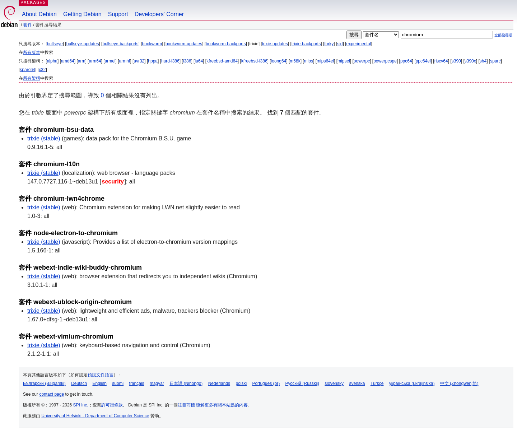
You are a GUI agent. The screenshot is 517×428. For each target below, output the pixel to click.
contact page (51, 394)
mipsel (343, 61)
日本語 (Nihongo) (185, 383)
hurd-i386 (170, 61)
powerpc (362, 61)
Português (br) (266, 383)
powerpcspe (385, 61)
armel (110, 61)
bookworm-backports (226, 43)
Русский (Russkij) (302, 383)
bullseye (55, 43)
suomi (118, 383)
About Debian (39, 14)
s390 (456, 61)
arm (81, 61)
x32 (42, 69)
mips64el (325, 61)
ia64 (199, 61)
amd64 (67, 61)
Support (118, 14)
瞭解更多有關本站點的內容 (222, 405)
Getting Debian (82, 14)
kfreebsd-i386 (254, 61)
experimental (358, 43)
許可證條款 (112, 405)
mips (308, 61)
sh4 (483, 61)
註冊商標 (186, 405)
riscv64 (441, 61)
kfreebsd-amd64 (222, 61)
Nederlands (219, 383)
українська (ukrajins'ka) (412, 383)
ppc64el (423, 61)
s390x (470, 61)
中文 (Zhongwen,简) (459, 383)
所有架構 (31, 78)
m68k (295, 61)
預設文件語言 (100, 374)
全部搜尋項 (503, 35)
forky (329, 43)
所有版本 (31, 52)
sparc (495, 61)
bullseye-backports (120, 43)
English (100, 383)
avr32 (139, 61)
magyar (157, 383)
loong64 (279, 61)
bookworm (152, 43)
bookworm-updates (184, 43)
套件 (27, 24)
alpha (52, 61)
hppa (153, 61)
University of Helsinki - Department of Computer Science (95, 415)
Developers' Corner (159, 14)
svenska (357, 383)
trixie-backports (306, 43)
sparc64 (27, 69)
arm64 (95, 61)
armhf (124, 61)
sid (340, 43)
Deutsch (79, 383)
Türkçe (377, 383)
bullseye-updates (82, 43)
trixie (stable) (43, 138)
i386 (187, 61)
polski (241, 383)
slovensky (334, 383)
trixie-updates (275, 43)
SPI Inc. (80, 405)
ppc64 (406, 61)
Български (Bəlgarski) (44, 383)
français (136, 383)
